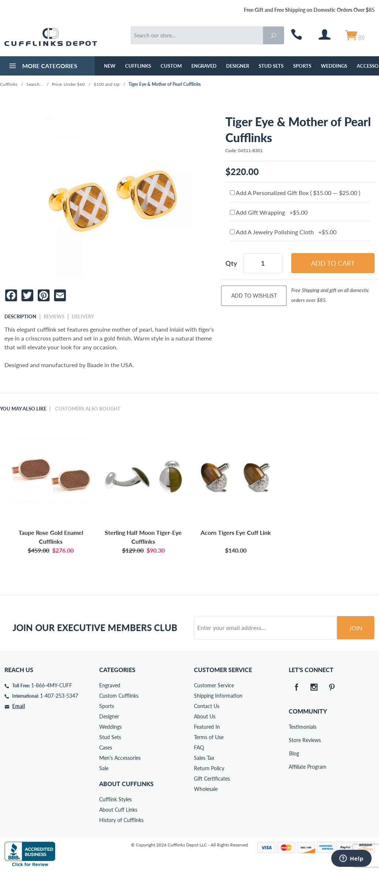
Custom (171, 66)
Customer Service (214, 685)
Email (18, 706)
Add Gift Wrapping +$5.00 (269, 212)
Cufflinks (138, 66)
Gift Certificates (212, 778)
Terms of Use (209, 737)
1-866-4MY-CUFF (51, 685)
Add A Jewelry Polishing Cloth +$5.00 (283, 231)
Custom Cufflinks (118, 695)
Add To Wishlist (254, 295)
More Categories (42, 66)
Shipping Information (218, 695)
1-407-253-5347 (59, 695)
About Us (204, 716)
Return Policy (209, 768)
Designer (237, 66)
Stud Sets (271, 66)
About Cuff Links (118, 809)
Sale (103, 768)
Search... (34, 84)
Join (355, 627)
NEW (109, 66)
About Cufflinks (126, 783)
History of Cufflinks (121, 820)
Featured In (207, 727)
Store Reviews (294, 740)
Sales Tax (204, 758)
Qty (231, 263)
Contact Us (206, 706)
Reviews (54, 316)
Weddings (334, 66)
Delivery (83, 316)
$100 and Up (107, 84)
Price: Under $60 (68, 84)
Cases (105, 747)
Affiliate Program (294, 767)
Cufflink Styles (115, 799)
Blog (294, 753)
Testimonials (294, 727)
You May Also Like (23, 409)
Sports (302, 66)
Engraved (204, 66)
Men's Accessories (120, 758)
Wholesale (206, 789)
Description (20, 316)
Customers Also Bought (87, 409)
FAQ (199, 747)
